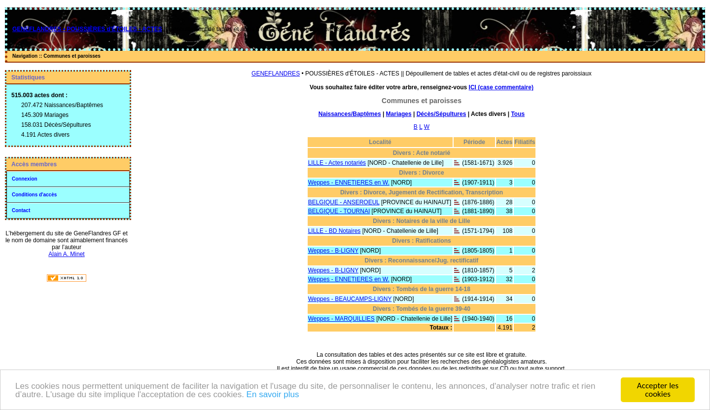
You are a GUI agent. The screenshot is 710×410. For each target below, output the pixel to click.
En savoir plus (273, 395)
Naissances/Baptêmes (350, 114)
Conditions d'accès (34, 194)
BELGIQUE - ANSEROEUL (344, 202)
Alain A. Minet (66, 254)
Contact (21, 210)
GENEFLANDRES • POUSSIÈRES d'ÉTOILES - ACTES (87, 29)
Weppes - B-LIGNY (333, 250)
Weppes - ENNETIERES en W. (349, 182)
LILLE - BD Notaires (334, 230)
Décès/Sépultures (441, 114)
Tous (518, 114)
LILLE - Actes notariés (337, 162)
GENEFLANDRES (275, 73)
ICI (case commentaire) (501, 87)
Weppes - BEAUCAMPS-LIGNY (350, 299)
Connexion (24, 179)
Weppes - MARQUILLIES (341, 318)
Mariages (399, 114)
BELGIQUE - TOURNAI (339, 211)
